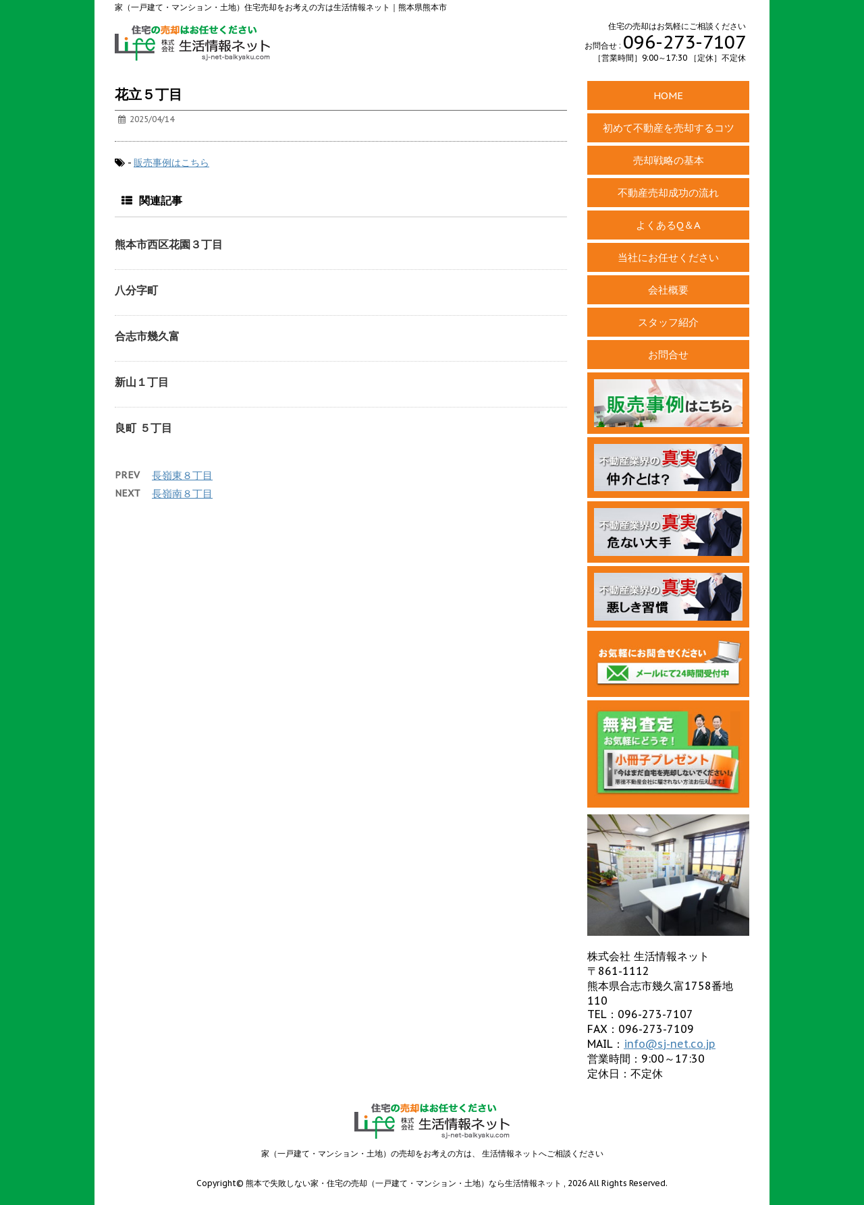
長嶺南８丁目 (182, 493)
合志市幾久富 (147, 336)
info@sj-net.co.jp (670, 1043)
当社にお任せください (668, 257)
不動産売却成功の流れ (668, 192)
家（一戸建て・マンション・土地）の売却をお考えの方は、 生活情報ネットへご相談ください (432, 1153)
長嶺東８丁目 (182, 475)
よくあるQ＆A (668, 225)
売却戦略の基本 (668, 160)
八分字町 (136, 290)
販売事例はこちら (171, 163)
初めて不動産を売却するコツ (668, 127)
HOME (668, 95)
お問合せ (668, 354)
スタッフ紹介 (668, 322)
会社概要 (668, 289)
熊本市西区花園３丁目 (169, 244)
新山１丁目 (142, 382)
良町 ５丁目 (143, 428)
